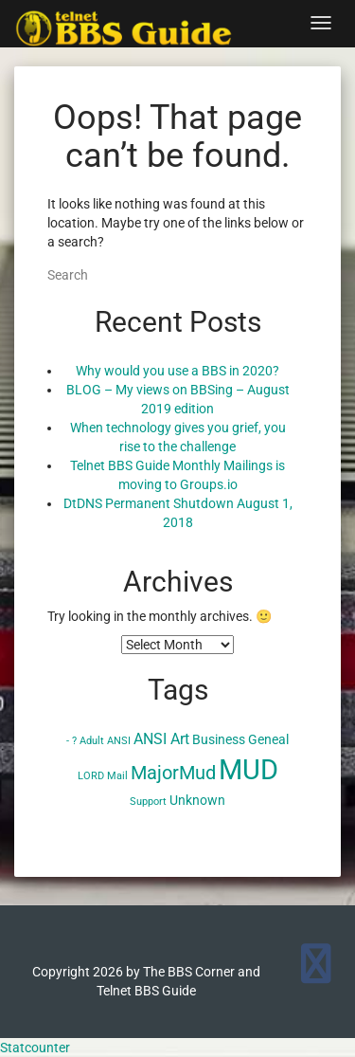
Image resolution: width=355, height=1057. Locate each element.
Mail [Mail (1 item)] (117, 776)
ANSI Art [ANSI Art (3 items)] (161, 739)
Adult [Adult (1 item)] (92, 741)
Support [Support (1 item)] (148, 801)
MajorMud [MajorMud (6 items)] (173, 772)
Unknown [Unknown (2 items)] (197, 800)
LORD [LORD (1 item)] (91, 776)
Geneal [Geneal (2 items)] (268, 739)
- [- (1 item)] (67, 741)
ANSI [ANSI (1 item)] (119, 741)
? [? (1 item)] (74, 741)
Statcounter (35, 1047)
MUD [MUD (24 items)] (248, 770)
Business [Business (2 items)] (218, 739)
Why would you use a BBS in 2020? (177, 370)
